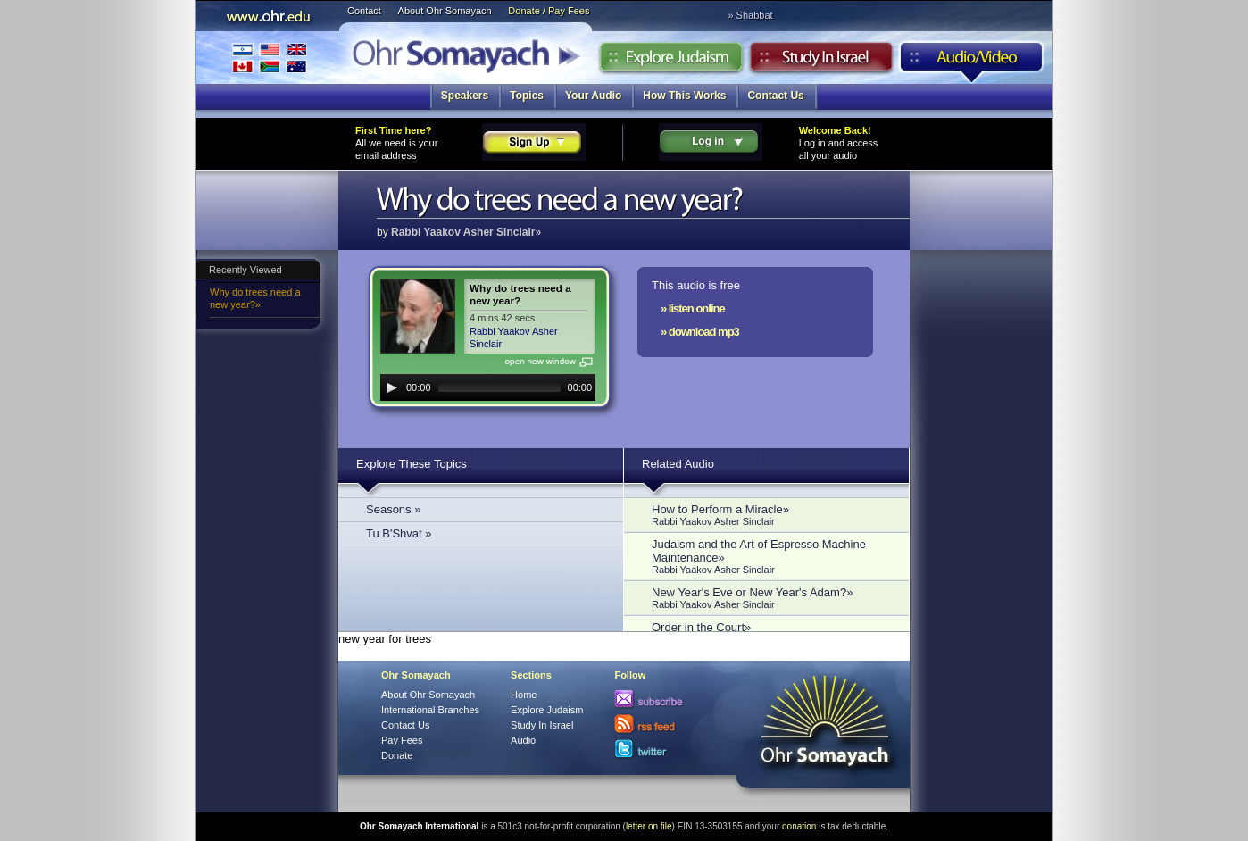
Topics (527, 95)
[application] (487, 387)
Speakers (464, 95)
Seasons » (393, 509)
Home (524, 694)
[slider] (499, 387)
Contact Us (775, 95)
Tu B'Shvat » (399, 533)
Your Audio (593, 95)
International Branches (269, 57)
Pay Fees (401, 740)
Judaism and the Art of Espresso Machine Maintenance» (771, 556)
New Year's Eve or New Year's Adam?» (771, 598)
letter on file (649, 826)
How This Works (684, 95)
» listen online (693, 308)
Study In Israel (542, 725)
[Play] (392, 387)
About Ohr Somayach (445, 10)
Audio (971, 61)
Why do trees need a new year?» (255, 298)
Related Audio (678, 463)
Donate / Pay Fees (548, 10)
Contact (364, 10)
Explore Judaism (670, 61)
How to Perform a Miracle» (771, 515)
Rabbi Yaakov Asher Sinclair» (466, 232)
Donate (396, 755)
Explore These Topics (411, 463)
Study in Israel (821, 61)
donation (799, 826)
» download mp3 (700, 331)
